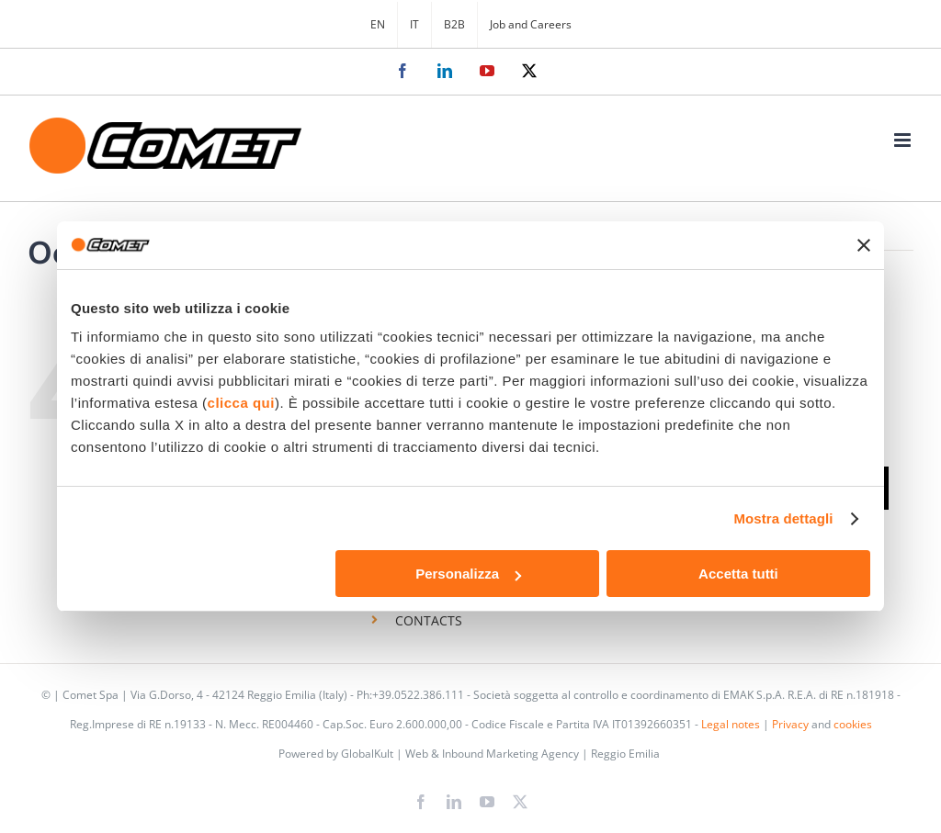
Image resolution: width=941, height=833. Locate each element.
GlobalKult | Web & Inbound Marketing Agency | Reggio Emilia (500, 753)
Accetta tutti (738, 573)
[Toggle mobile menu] (903, 140)
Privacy (790, 724)
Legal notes (730, 724)
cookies (852, 724)
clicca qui (241, 403)
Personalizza (468, 573)
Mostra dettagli (783, 518)
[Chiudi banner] (863, 245)
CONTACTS (428, 620)
